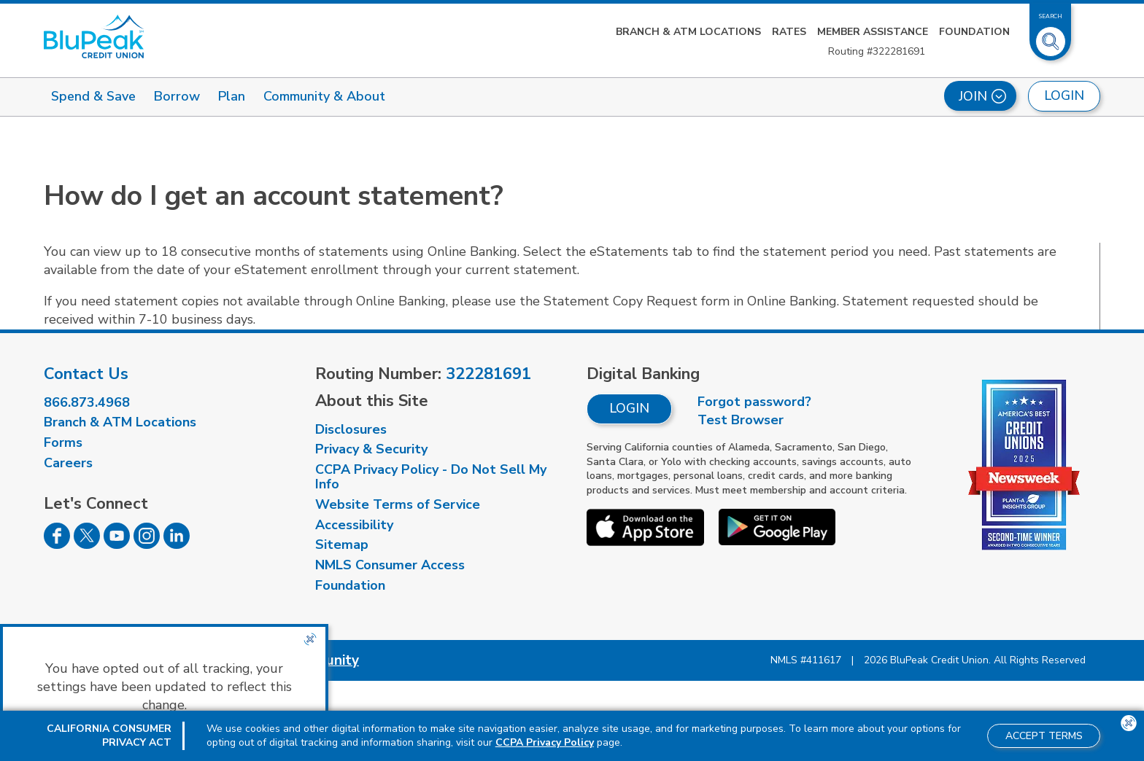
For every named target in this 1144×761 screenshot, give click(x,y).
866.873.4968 (87, 402)
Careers (68, 463)
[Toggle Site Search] (1050, 36)
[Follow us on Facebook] (57, 544)
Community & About (324, 96)
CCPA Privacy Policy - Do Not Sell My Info (430, 477)
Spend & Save (93, 96)
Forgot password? (754, 401)
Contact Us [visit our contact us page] (86, 374)
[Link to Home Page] (94, 36)
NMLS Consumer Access (390, 565)
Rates (789, 32)
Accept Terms (1044, 736)
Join (982, 96)
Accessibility (354, 525)
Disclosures (351, 429)
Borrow (177, 96)
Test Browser (740, 420)
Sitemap (341, 544)
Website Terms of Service (397, 504)
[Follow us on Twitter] (87, 544)
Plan (231, 96)
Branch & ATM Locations (688, 32)
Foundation (974, 32)
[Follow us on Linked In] (176, 544)
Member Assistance (872, 32)
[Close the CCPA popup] (310, 639)
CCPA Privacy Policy (544, 742)
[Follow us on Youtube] (117, 544)
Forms (63, 442)
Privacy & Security (371, 449)
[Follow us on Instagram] (147, 544)
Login (629, 408)
